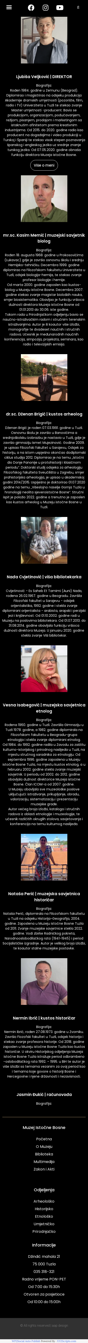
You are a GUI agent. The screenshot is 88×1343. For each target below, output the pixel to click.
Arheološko (44, 1201)
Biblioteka (44, 1154)
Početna (44, 1139)
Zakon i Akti (44, 1169)
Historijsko (44, 1209)
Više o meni (44, 165)
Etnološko (44, 1216)
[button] (9, 7)
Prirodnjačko (44, 1231)
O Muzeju (44, 1146)
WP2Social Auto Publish (26, 1341)
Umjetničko (44, 1224)
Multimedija (44, 1161)
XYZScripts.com (66, 1341)
